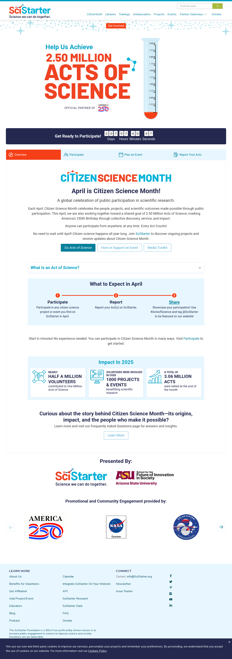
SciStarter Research (75, 602)
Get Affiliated (18, 594)
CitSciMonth (94, 14)
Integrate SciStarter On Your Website (86, 587)
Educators (15, 609)
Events (171, 14)
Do (78, 251)
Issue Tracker (124, 594)
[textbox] (195, 6)
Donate (216, 14)
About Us (15, 579)
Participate (191, 342)
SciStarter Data (72, 609)
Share (174, 305)
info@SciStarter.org (139, 579)
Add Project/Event (21, 602)
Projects (159, 14)
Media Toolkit (157, 251)
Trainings (124, 14)
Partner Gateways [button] (193, 14)
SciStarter (142, 237)
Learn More (116, 438)
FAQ (66, 616)
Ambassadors (142, 14)
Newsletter (123, 587)
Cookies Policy (97, 651)
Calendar (68, 579)
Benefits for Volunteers (24, 587)
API (65, 594)
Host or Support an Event (119, 251)
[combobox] (200, 6)
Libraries (110, 14)
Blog (12, 616)
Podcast (14, 624)
